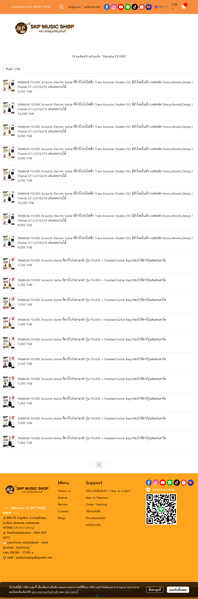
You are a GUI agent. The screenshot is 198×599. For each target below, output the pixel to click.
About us (64, 491)
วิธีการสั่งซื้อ (93, 511)
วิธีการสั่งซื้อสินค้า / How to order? (108, 491)
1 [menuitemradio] (99, 464)
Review (63, 504)
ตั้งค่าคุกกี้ (155, 589)
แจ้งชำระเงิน (93, 525)
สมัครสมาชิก (92, 7)
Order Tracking (96, 504)
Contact (63, 511)
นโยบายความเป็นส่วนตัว (45, 592)
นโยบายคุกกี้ (71, 592)
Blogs (62, 518)
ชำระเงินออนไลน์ (95, 518)
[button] (61, 7)
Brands (62, 498)
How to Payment (97, 498)
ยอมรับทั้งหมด (178, 589)
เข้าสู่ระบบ (74, 7)
